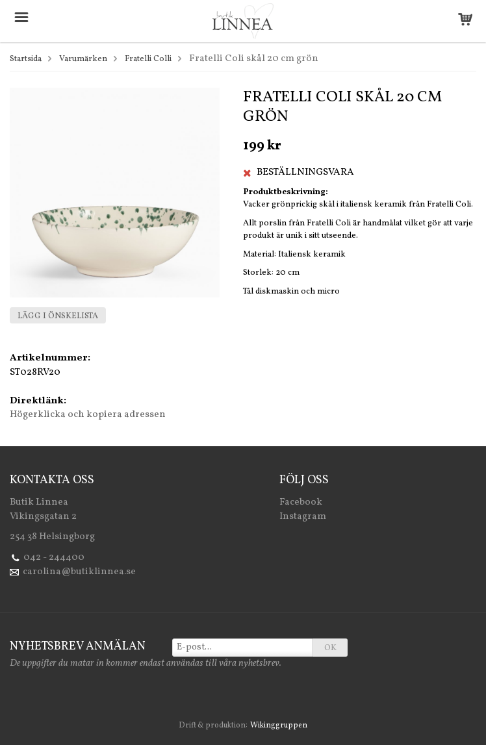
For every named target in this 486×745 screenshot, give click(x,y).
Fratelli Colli (148, 59)
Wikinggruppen (278, 725)
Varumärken (83, 59)
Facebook (300, 502)
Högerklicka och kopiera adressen (88, 415)
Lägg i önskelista (58, 316)
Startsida (26, 59)
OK (330, 648)
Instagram (302, 517)
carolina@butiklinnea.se (79, 572)
